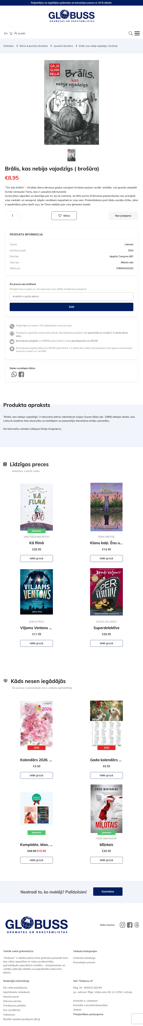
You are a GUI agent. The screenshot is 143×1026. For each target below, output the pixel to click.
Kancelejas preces (84, 962)
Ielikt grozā (36, 558)
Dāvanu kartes (12, 1001)
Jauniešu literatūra (63, 46)
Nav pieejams (123, 215)
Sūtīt (71, 306)
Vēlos (64, 215)
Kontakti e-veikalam (85, 1000)
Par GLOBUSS (11, 1010)
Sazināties (108, 891)
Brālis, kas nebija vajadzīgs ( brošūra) (98, 46)
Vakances (9, 1014)
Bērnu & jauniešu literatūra (34, 46)
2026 (36, 747)
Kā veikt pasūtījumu (15, 987)
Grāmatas (8, 46)
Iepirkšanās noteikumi (16, 992)
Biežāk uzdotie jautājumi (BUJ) (21, 1019)
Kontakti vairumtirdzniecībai (90, 1005)
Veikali (77, 1009)
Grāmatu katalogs (84, 957)
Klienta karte (11, 996)
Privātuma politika (14, 1005)
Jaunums (36, 530)
